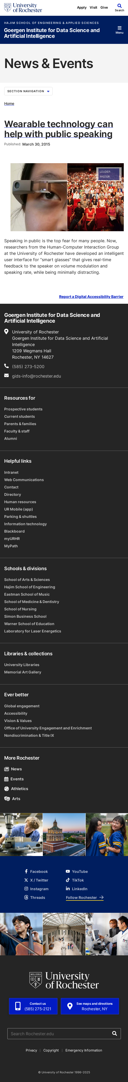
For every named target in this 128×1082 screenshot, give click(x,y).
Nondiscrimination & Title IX (29, 735)
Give (104, 7)
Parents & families (20, 423)
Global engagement (21, 705)
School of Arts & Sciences (27, 579)
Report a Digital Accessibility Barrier (91, 296)
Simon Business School (25, 616)
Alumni (10, 438)
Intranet (11, 472)
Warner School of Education (29, 623)
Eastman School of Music (27, 594)
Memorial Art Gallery (22, 671)
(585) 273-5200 (28, 366)
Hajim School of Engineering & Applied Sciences (51, 23)
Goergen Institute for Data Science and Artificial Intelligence (52, 33)
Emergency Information (83, 1050)
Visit (93, 7)
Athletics (16, 788)
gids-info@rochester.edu (36, 376)
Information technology (25, 523)
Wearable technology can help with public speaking (58, 128)
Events (14, 779)
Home (9, 103)
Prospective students (23, 408)
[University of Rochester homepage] (23, 7)
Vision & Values (18, 720)
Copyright (51, 1050)
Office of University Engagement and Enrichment (48, 727)
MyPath (11, 545)
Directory (12, 494)
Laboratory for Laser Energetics (32, 630)
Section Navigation (28, 91)
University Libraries (21, 664)
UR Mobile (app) (18, 509)
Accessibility (15, 713)
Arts (12, 798)
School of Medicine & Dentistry (31, 601)
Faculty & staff (16, 431)
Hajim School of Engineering (29, 586)
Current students (19, 416)
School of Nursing (20, 608)
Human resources (20, 501)
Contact (11, 487)
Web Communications (24, 479)
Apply (82, 7)
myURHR (12, 538)
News (13, 769)
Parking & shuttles (20, 516)
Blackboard (14, 531)
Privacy (31, 1050)
